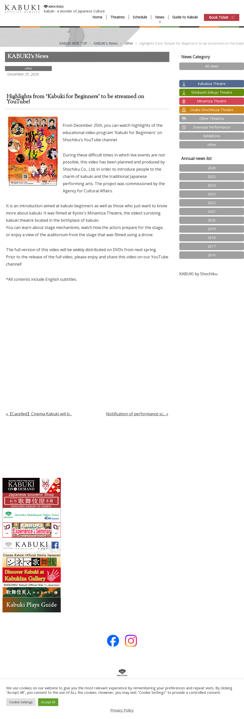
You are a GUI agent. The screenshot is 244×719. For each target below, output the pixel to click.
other (129, 43)
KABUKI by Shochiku (198, 274)
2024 (212, 185)
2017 (212, 246)
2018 (212, 237)
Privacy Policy (122, 710)
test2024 (212, 74)
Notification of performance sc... (135, 414)
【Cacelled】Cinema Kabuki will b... (40, 414)
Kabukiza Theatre (212, 83)
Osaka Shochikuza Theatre (211, 109)
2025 (212, 176)
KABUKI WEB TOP (73, 43)
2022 (212, 202)
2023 (212, 194)
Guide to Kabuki (185, 17)
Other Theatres (211, 118)
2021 (212, 211)
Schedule (140, 17)
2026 (212, 167)
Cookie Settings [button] (21, 702)
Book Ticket (221, 17)
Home (97, 17)
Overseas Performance (211, 127)
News (159, 17)
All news (211, 66)
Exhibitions (211, 136)
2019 (212, 228)
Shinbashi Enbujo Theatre (211, 92)
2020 (212, 220)
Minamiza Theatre (211, 101)
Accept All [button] (48, 702)
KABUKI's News (106, 43)
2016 (212, 255)
